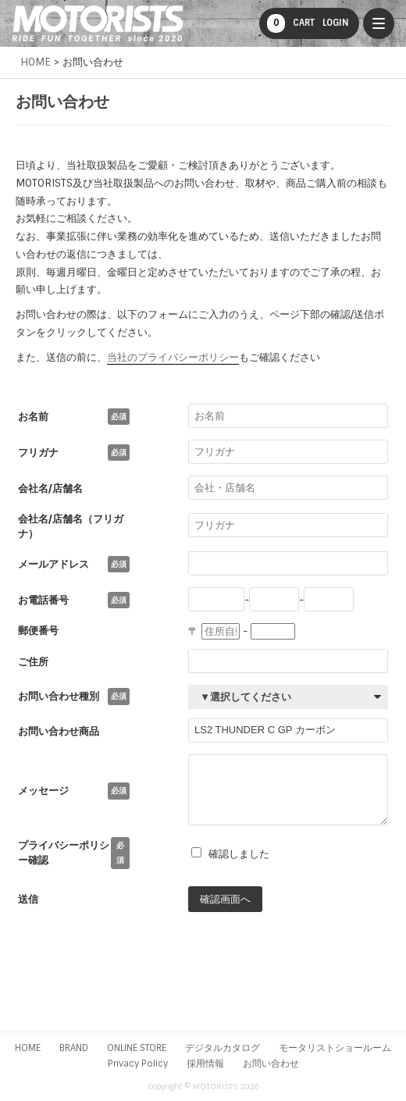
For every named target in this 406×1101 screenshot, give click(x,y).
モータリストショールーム (335, 1048)
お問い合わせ (271, 1063)
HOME (28, 1048)
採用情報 (205, 1063)
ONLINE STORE (136, 1048)
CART (291, 23)
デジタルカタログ (222, 1048)
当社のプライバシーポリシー (173, 357)
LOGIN (335, 22)
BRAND (73, 1048)
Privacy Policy (138, 1063)
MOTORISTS (97, 23)
